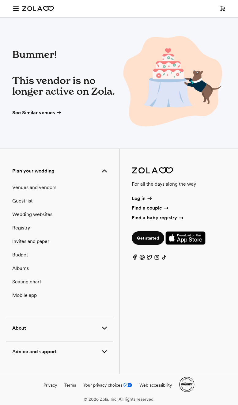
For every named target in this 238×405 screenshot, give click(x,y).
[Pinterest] (142, 259)
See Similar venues (37, 112)
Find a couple (150, 208)
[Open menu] (16, 8)
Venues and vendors (34, 187)
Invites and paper (30, 241)
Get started (148, 238)
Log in (142, 198)
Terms (70, 385)
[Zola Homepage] (38, 8)
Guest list (22, 201)
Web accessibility (155, 385)
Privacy (50, 385)
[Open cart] (223, 8)
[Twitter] (149, 259)
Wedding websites (32, 214)
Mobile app (24, 295)
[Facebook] (135, 259)
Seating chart (26, 282)
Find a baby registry (158, 218)
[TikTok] (164, 259)
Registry (21, 228)
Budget (20, 255)
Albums (20, 268)
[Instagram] (157, 259)
